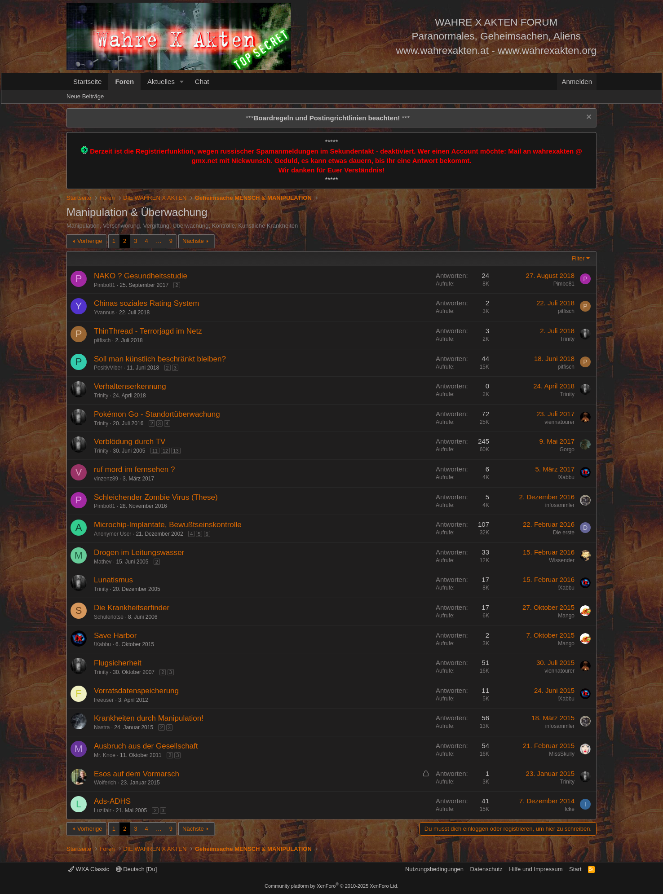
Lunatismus (113, 580)
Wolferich (105, 782)
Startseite (87, 81)
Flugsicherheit (117, 663)
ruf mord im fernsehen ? (134, 469)
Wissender (562, 560)
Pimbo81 (104, 285)
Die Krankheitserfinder (131, 607)
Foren (124, 81)
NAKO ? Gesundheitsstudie (140, 276)
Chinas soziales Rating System (146, 303)
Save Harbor (115, 635)
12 (165, 451)
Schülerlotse (109, 617)
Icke (570, 809)
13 (175, 451)
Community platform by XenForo (331, 886)
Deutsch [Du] (136, 869)
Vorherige (89, 241)
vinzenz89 (106, 479)
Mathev (102, 562)
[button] (182, 81)
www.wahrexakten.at (442, 50)
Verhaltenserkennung (130, 386)
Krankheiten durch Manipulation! (148, 718)
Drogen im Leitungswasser (139, 552)
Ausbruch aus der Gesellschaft (146, 746)
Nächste (193, 241)
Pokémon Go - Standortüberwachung (157, 414)
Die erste (564, 532)
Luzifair (102, 810)
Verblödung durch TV (129, 441)
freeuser (104, 700)
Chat (202, 81)
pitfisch (566, 311)
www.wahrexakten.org (547, 50)
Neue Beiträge (85, 96)
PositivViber (108, 368)
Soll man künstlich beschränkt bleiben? (160, 359)
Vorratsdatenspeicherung (136, 691)
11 (155, 451)
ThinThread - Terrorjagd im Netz (148, 331)
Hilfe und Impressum (535, 869)
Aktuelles (161, 81)
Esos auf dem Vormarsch (136, 774)
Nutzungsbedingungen (434, 869)
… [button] (159, 241)
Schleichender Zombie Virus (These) (156, 497)
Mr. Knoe (104, 755)
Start (575, 869)
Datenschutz (486, 869)
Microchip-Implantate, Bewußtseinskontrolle (168, 524)
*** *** (328, 118)
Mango (566, 615)
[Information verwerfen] (588, 118)
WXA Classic (88, 869)
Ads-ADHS (112, 801)
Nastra (102, 727)
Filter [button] (578, 258)
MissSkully (562, 754)
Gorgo (567, 449)
